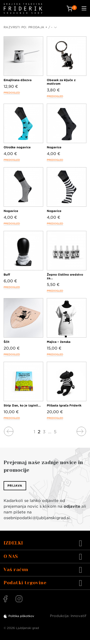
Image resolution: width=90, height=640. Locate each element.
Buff (7, 274)
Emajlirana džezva (17, 80)
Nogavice (54, 147)
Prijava (14, 485)
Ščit (6, 342)
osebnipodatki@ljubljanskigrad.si (37, 518)
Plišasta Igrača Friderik (64, 405)
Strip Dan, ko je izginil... (22, 405)
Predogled (12, 92)
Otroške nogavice (17, 147)
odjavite (72, 506)
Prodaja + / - (42, 27)
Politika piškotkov (21, 616)
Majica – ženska (58, 342)
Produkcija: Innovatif (68, 616)
